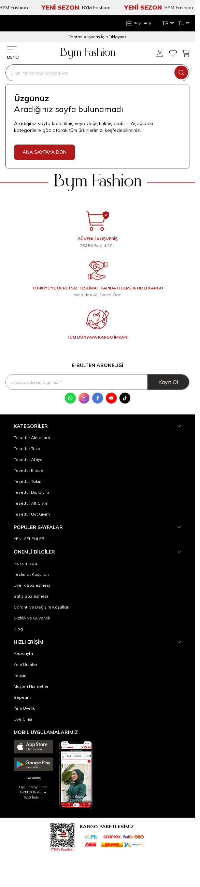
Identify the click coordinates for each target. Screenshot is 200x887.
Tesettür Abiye (28, 459)
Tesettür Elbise (28, 470)
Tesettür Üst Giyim (32, 514)
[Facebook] (97, 398)
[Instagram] (83, 398)
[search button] (181, 72)
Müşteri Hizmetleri (31, 686)
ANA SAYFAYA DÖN (45, 152)
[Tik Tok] (124, 398)
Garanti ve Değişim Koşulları (41, 607)
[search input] (97, 72)
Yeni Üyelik (24, 708)
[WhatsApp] (70, 398)
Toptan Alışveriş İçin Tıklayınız (98, 36)
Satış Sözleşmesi (31, 596)
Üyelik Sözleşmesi (32, 585)
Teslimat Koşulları (31, 574)
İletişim (21, 675)
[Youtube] (111, 398)
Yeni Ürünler (25, 664)
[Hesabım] (138, 23)
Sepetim (22, 697)
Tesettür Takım (28, 481)
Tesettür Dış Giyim (31, 492)
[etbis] (62, 836)
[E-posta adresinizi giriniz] (97, 382)
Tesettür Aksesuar (32, 437)
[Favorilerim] (173, 53)
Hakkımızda (25, 563)
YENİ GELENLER (29, 538)
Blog (18, 628)
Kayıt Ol (168, 382)
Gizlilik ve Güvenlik (32, 617)
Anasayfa (23, 653)
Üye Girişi (23, 719)
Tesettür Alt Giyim (31, 503)
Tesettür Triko (27, 448)
